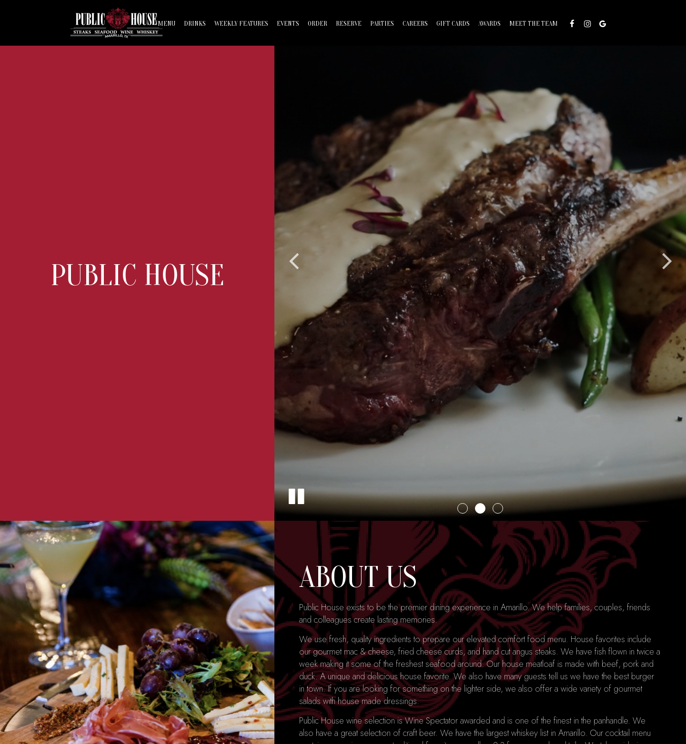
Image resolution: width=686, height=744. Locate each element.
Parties (382, 24)
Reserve (349, 24)
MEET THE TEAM (533, 24)
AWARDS (489, 24)
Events (288, 24)
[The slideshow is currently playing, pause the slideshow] (296, 494)
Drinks (195, 24)
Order (317, 24)
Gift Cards (453, 24)
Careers (415, 24)
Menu (166, 24)
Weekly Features (241, 24)
